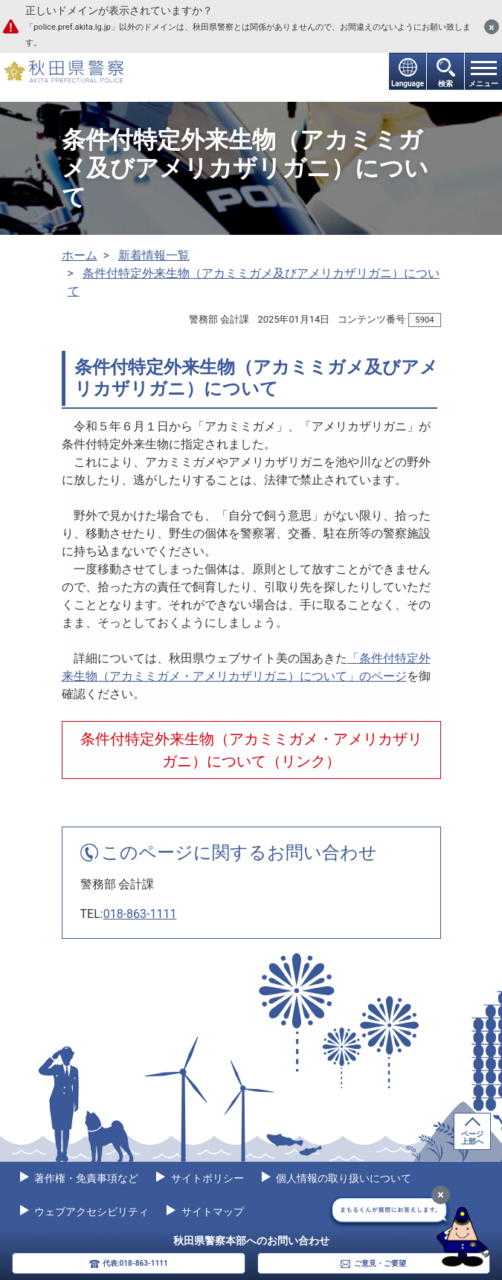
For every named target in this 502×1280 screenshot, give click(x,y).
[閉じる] (491, 26)
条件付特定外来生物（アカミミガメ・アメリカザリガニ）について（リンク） (251, 750)
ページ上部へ (472, 1137)
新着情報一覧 (154, 255)
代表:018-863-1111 (135, 1263)
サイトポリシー (205, 1178)
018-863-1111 (140, 914)
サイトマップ (210, 1212)
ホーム (79, 255)
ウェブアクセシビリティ (90, 1212)
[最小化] (440, 1195)
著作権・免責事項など (85, 1178)
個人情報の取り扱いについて (342, 1178)
